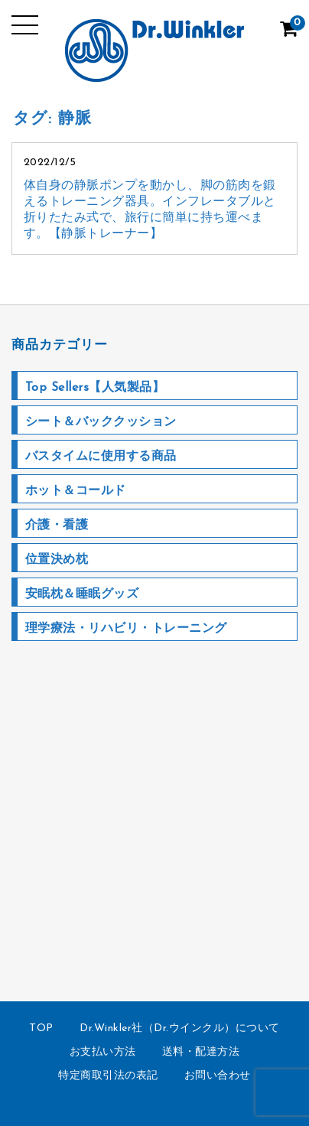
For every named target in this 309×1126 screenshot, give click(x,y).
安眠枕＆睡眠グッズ (82, 594)
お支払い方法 (103, 1052)
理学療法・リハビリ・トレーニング (126, 629)
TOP (41, 1028)
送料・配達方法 (201, 1052)
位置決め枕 (57, 560)
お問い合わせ (217, 1076)
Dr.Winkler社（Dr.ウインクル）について (180, 1028)
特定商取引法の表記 (108, 1076)
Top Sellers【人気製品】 (95, 388)
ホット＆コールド (75, 491)
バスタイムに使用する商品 (101, 457)
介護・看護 (57, 525)
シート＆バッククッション (101, 422)
